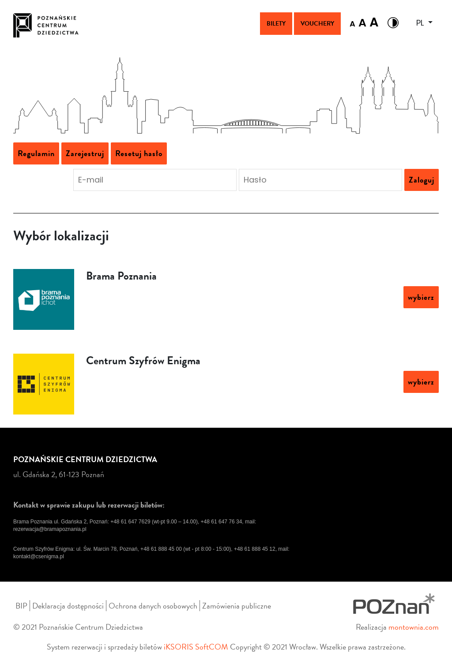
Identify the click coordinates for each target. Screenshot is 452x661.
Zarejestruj (85, 153)
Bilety (276, 23)
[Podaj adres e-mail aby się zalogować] (155, 180)
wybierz (421, 297)
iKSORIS (178, 647)
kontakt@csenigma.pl (38, 556)
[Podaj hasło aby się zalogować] (320, 180)
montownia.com (413, 627)
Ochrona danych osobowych (153, 606)
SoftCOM (211, 647)
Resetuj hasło (138, 153)
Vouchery (317, 23)
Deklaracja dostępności (68, 606)
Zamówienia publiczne (236, 606)
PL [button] (421, 22)
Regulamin (36, 153)
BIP (21, 606)
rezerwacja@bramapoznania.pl (50, 529)
